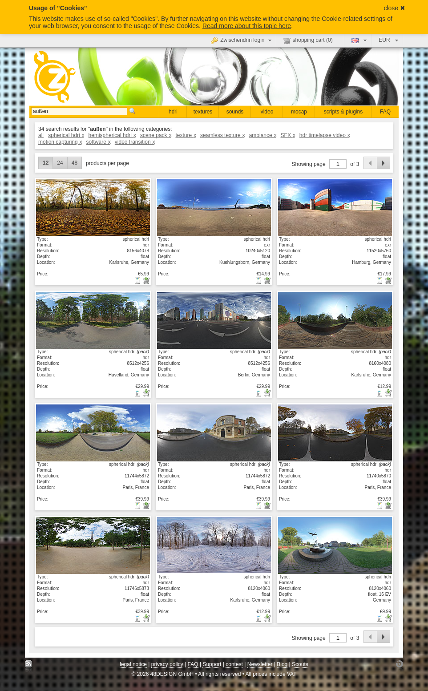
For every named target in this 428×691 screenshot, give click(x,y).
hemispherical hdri (112, 135)
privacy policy (167, 664)
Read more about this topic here (246, 25)
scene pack (155, 135)
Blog (282, 664)
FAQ (385, 112)
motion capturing (59, 142)
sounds (235, 112)
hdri (173, 112)
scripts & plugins (343, 112)
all (41, 135)
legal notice (133, 664)
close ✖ (394, 8)
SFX (288, 135)
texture (185, 135)
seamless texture (222, 135)
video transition (134, 142)
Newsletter (260, 664)
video (267, 112)
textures (203, 112)
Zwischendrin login (242, 40)
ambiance (262, 135)
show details (93, 207)
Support (211, 664)
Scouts (300, 664)
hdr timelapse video (324, 135)
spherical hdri (66, 135)
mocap (299, 112)
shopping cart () (308, 40)
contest (234, 664)
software (98, 142)
